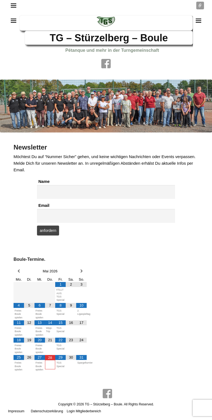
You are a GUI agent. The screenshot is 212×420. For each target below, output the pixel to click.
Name (44, 181)
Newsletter (30, 147)
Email (43, 205)
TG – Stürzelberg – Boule (109, 38)
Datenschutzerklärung (47, 411)
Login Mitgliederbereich (84, 411)
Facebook (106, 63)
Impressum (16, 411)
